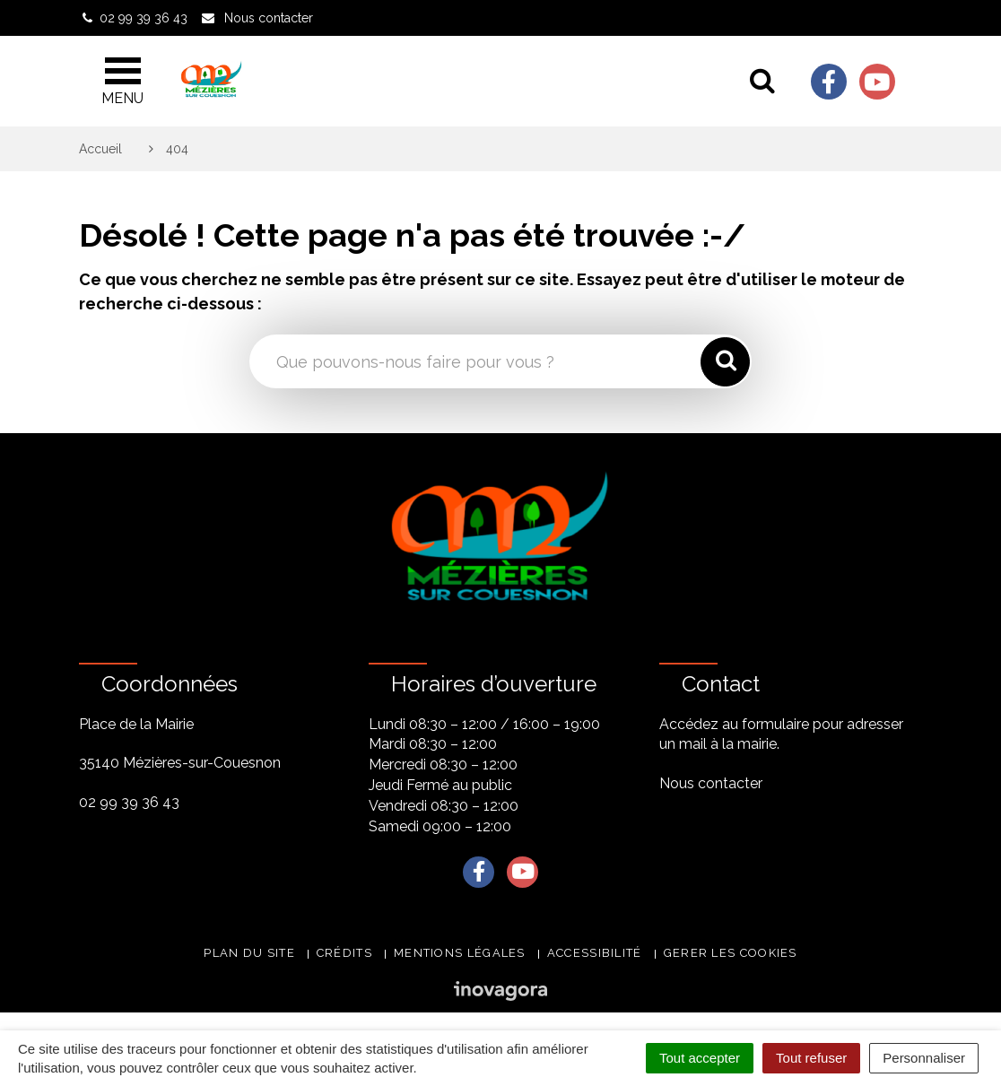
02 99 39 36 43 (129, 802)
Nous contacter (710, 783)
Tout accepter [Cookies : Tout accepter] (699, 1057)
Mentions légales (460, 953)
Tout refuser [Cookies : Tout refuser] (811, 1057)
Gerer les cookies (730, 953)
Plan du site (249, 953)
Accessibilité (594, 953)
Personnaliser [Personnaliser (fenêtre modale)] (924, 1057)
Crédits (344, 953)
